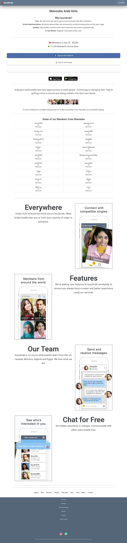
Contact (63, 503)
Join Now (121, 3)
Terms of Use (68, 74)
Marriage (65, 492)
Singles (56, 492)
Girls (72, 492)
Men (42, 492)
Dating (36, 492)
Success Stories (63, 507)
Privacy (63, 515)
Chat (77, 492)
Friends (90, 492)
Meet (83, 492)
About (63, 511)
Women (49, 492)
